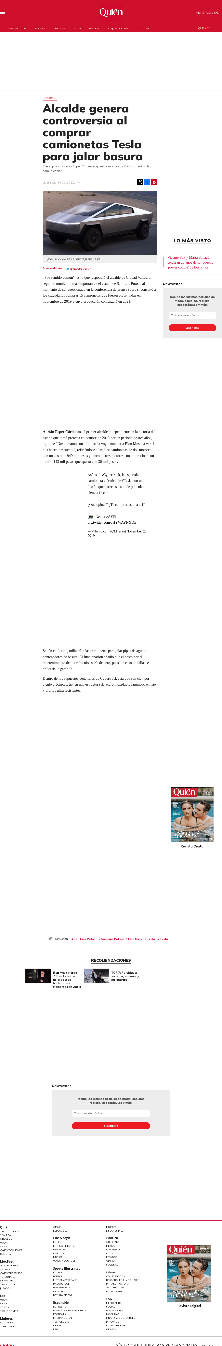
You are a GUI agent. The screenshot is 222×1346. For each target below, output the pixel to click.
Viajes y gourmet (119, 28)
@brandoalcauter (80, 269)
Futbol (58, 1272)
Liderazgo (7, 1326)
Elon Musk (135, 939)
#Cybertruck (110, 475)
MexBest (7, 1261)
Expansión (61, 1302)
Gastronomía (9, 1265)
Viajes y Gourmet (11, 1250)
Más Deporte (61, 1287)
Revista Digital (207, 12)
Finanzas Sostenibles (120, 1317)
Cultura (143, 28)
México (110, 1245)
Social (110, 1306)
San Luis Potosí (85, 939)
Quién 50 (204, 28)
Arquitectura (115, 1287)
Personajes (7, 1276)
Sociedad (112, 1264)
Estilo (57, 1241)
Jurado (5, 1288)
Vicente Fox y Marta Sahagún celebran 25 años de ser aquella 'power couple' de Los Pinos (190, 262)
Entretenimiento (64, 1245)
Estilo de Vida (9, 1284)
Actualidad (8, 1322)
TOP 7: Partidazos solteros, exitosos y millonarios (153, 976)
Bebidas (5, 1269)
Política (50, 98)
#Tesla (127, 480)
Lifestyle (59, 1291)
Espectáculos (17, 28)
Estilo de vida (9, 1310)
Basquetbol (61, 1283)
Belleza (94, 28)
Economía (59, 1314)
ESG (55, 1329)
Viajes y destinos (11, 1273)
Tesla (151, 939)
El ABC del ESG (115, 1325)
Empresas (59, 1306)
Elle (3, 1296)
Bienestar (6, 1280)
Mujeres (6, 1318)
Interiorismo (114, 1291)
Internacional (62, 1317)
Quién (4, 1227)
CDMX (109, 1253)
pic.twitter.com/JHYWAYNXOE (111, 522)
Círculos (59, 28)
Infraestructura (117, 1283)
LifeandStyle (114, 1230)
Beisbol (58, 1276)
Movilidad (113, 1314)
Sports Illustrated (67, 1268)
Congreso (113, 1249)
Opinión (58, 1226)
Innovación (113, 1321)
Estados (111, 1257)
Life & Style (62, 1238)
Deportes (59, 1249)
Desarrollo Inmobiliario (122, 1279)
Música (57, 1257)
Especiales (60, 1230)
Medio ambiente (116, 1302)
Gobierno (112, 1241)
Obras (57, 1325)
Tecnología (61, 1321)
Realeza (39, 28)
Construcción (115, 1276)
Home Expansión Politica (69, 1310)
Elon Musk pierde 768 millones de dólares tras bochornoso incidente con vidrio (95, 980)
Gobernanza (114, 1310)
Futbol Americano (65, 1279)
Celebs (4, 1307)
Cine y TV (58, 1253)
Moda (77, 28)
